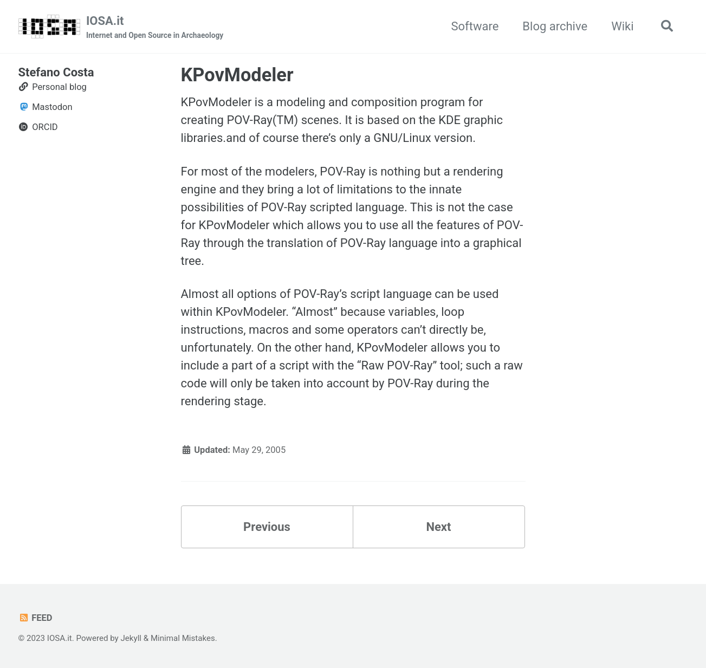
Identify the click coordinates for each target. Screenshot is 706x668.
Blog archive (554, 26)
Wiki (622, 26)
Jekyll (130, 638)
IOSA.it (154, 27)
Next (438, 527)
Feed (35, 618)
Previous (266, 527)
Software (474, 26)
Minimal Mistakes (183, 638)
